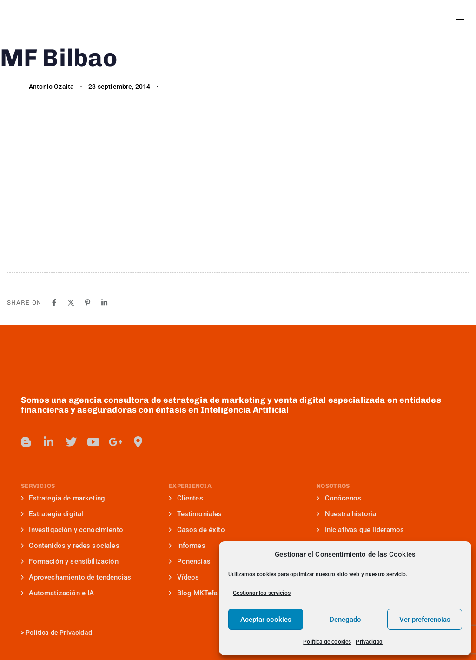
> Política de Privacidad (56, 632)
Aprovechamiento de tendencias (76, 577)
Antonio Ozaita (51, 86)
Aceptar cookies (265, 619)
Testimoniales (195, 514)
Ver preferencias (424, 619)
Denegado (345, 619)
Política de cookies (327, 642)
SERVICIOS (38, 485)
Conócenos (339, 498)
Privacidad (369, 642)
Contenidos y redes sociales (70, 545)
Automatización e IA (57, 593)
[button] (454, 22)
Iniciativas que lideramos (360, 530)
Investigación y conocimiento (72, 530)
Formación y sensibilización (70, 561)
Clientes (186, 498)
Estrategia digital (52, 514)
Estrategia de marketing (63, 498)
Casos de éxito (197, 530)
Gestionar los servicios (262, 593)
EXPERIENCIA (190, 485)
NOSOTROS (333, 485)
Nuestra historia (346, 514)
